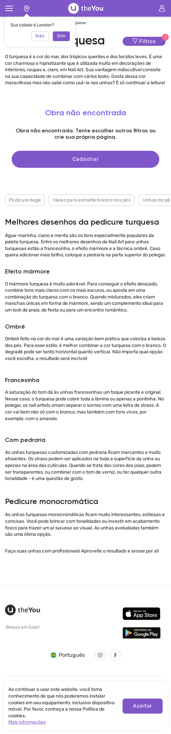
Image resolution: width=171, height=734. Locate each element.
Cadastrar (85, 159)
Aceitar (142, 706)
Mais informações (27, 722)
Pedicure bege (25, 200)
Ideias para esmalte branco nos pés (92, 200)
